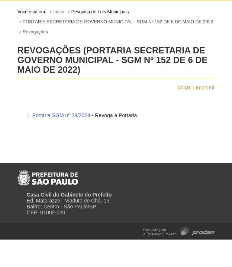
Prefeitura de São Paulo (47, 175)
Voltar (184, 87)
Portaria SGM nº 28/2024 (61, 115)
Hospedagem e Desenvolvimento (179, 230)
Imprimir (205, 87)
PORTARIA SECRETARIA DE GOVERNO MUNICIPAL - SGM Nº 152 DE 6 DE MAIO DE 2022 (118, 21)
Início (58, 11)
